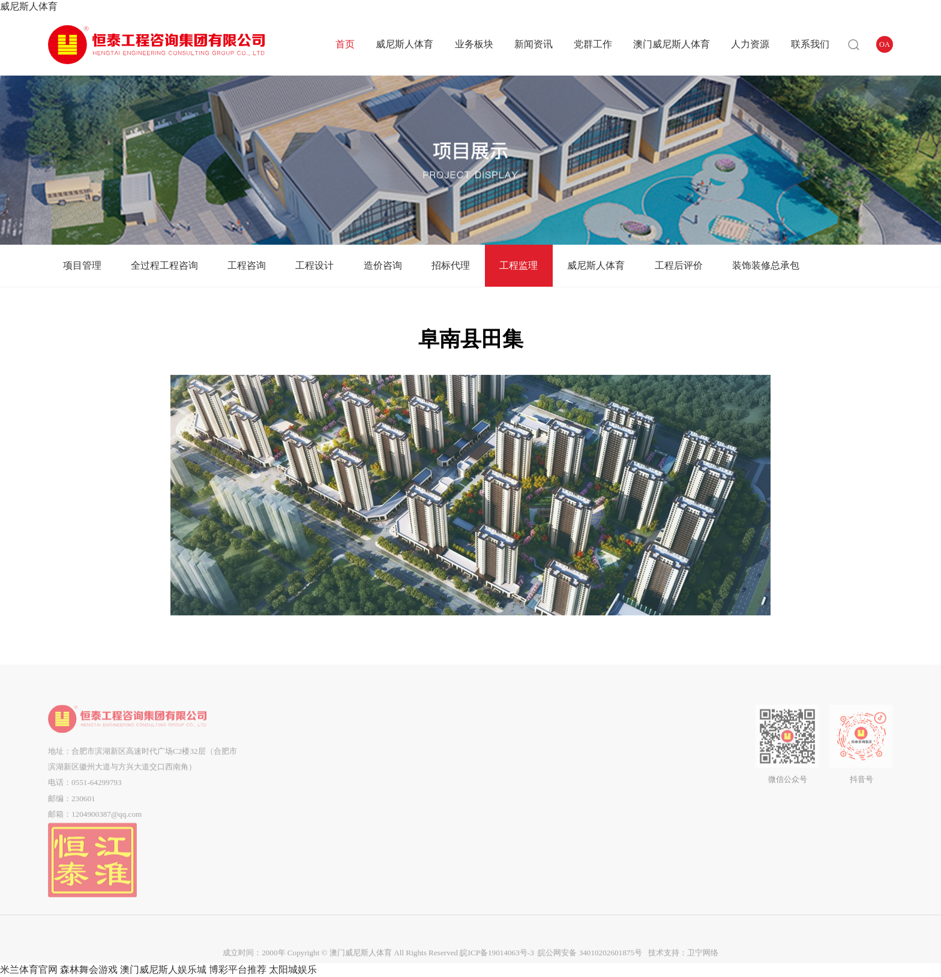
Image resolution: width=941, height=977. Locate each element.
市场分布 (293, 823)
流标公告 (576, 807)
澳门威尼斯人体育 (671, 44)
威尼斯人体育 (29, 6)
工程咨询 (246, 265)
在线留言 (714, 760)
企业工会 (498, 775)
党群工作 (593, 44)
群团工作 (498, 760)
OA (884, 44)
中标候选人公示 (577, 775)
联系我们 (810, 44)
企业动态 (438, 743)
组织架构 (293, 760)
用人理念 (655, 743)
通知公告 (438, 760)
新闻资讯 (533, 44)
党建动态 (498, 743)
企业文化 (293, 775)
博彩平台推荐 (237, 969)
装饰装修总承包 (765, 265)
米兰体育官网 (29, 969)
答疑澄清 (576, 760)
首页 (345, 44)
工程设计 (314, 265)
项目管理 (82, 265)
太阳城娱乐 (293, 969)
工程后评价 (679, 265)
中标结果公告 (576, 791)
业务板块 (474, 44)
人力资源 (750, 44)
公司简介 (293, 743)
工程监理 (518, 265)
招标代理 (450, 265)
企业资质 (293, 791)
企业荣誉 (293, 807)
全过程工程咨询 (164, 265)
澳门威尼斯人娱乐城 (163, 969)
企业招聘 (655, 760)
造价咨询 (383, 265)
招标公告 (576, 743)
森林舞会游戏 (89, 969)
